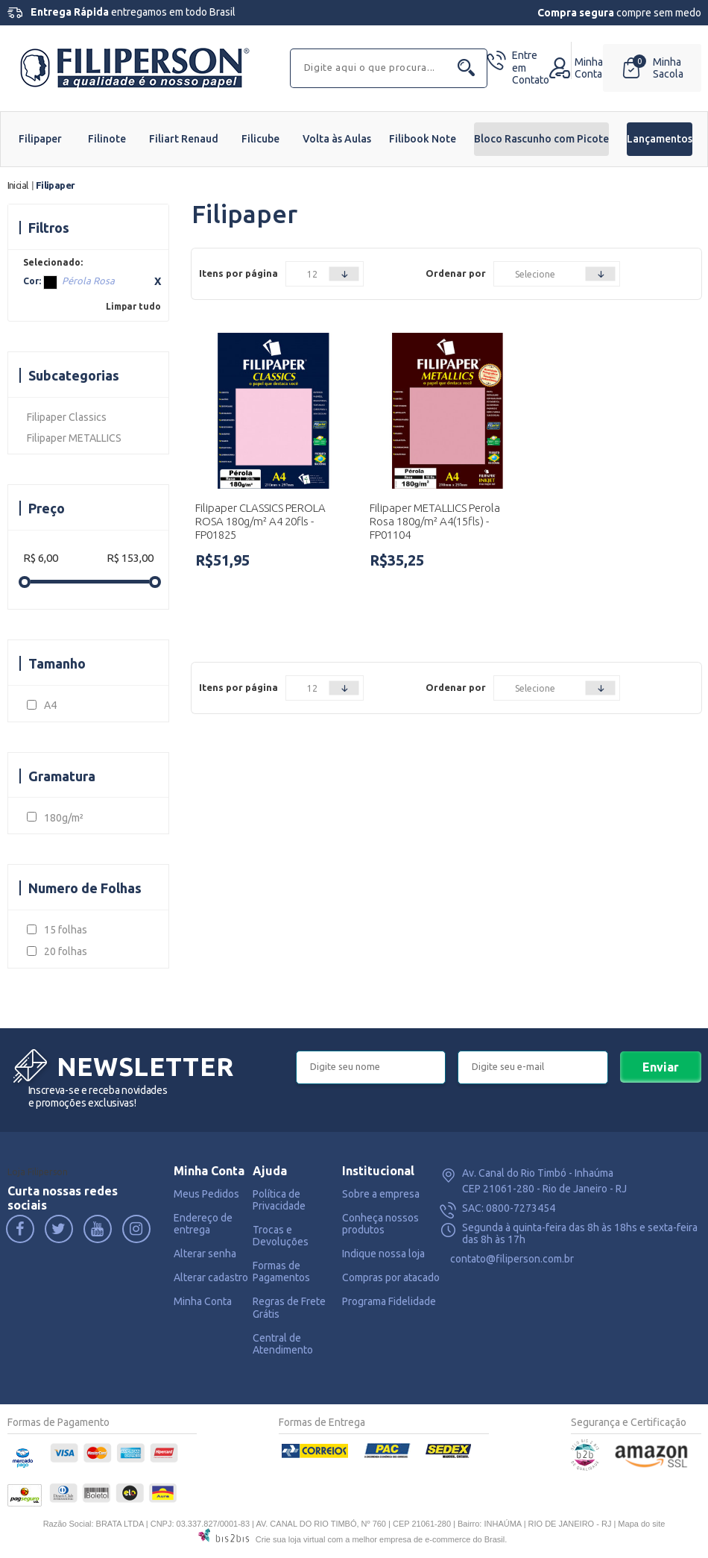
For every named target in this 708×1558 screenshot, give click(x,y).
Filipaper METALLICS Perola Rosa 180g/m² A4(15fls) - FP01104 (435, 521)
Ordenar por (456, 273)
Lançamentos (659, 139)
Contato (530, 68)
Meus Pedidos (206, 1194)
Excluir (157, 281)
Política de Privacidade (279, 1200)
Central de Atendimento (283, 1344)
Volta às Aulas (337, 139)
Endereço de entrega (203, 1224)
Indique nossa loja (383, 1254)
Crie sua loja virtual (291, 1539)
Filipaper (40, 139)
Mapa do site (641, 1523)
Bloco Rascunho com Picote (541, 139)
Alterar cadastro (211, 1277)
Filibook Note (422, 139)
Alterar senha (205, 1254)
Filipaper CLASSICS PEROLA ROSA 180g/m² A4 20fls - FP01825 (260, 521)
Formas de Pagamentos (281, 1271)
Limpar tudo (133, 306)
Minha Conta (203, 1301)
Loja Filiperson (37, 1172)
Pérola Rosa (50, 282)
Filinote (107, 139)
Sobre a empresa (381, 1194)
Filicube (260, 139)
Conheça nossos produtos (380, 1224)
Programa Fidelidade (389, 1301)
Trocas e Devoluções (281, 1236)
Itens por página (238, 273)
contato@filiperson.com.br (512, 1259)
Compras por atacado (391, 1277)
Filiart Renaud (183, 139)
